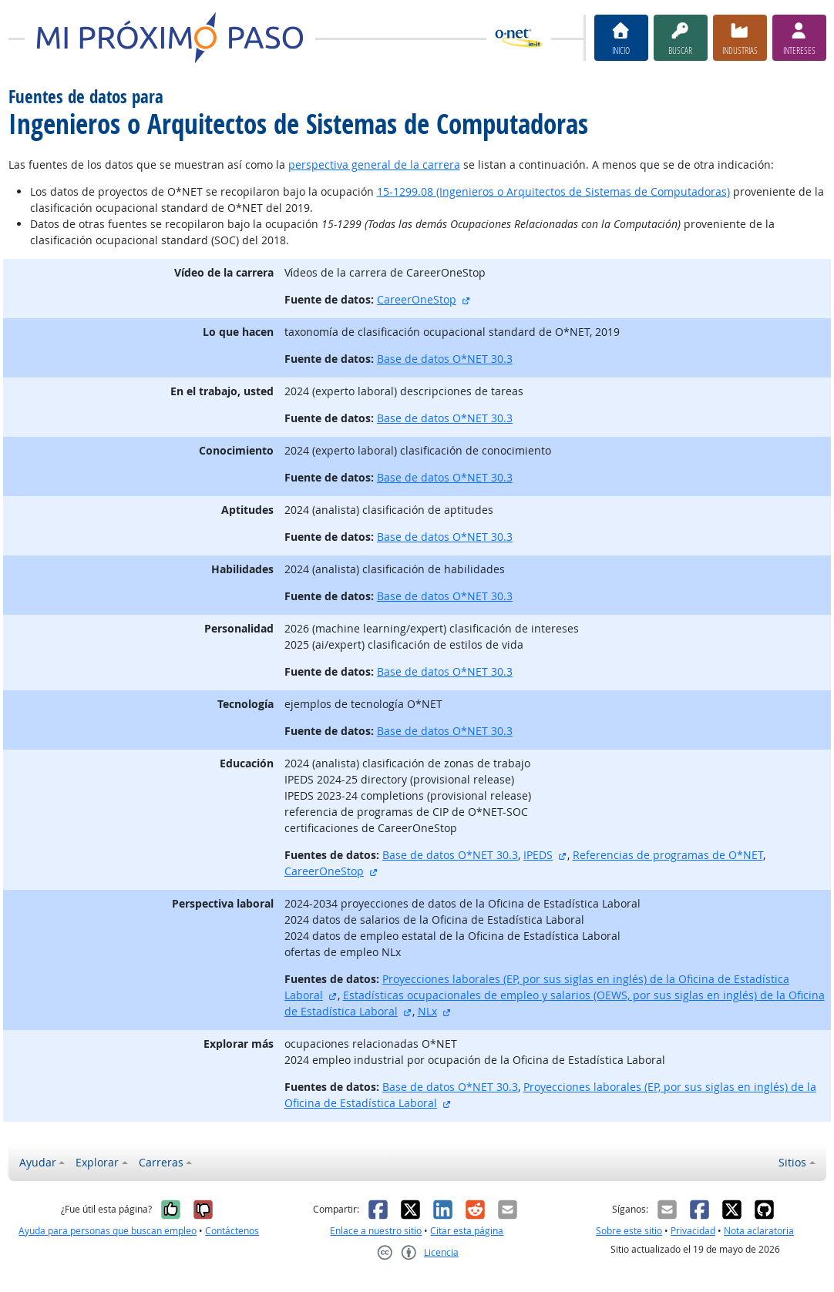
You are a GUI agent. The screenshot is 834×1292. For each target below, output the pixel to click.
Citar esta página (466, 1230)
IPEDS (538, 854)
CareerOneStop (416, 299)
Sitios (792, 1162)
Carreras (161, 1162)
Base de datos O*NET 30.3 (445, 358)
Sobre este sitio (629, 1230)
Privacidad (693, 1230)
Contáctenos (232, 1230)
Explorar (97, 1162)
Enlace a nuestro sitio (376, 1230)
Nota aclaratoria (759, 1230)
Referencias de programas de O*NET (668, 854)
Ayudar (37, 1162)
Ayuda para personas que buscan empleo (107, 1230)
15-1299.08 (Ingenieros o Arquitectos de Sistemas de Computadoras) (553, 191)
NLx (427, 1011)
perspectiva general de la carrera (374, 164)
